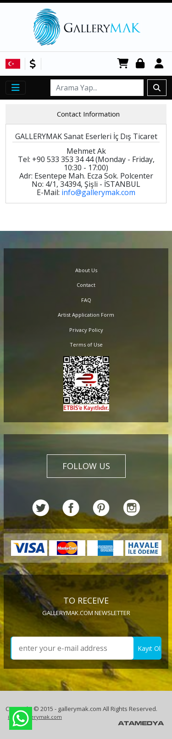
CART (123, 64)
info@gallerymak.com (98, 192)
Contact (86, 284)
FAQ (86, 300)
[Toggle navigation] (16, 88)
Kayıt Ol (149, 648)
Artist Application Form (86, 314)
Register (160, 64)
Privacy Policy (86, 329)
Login (142, 64)
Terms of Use (86, 344)
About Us (86, 270)
